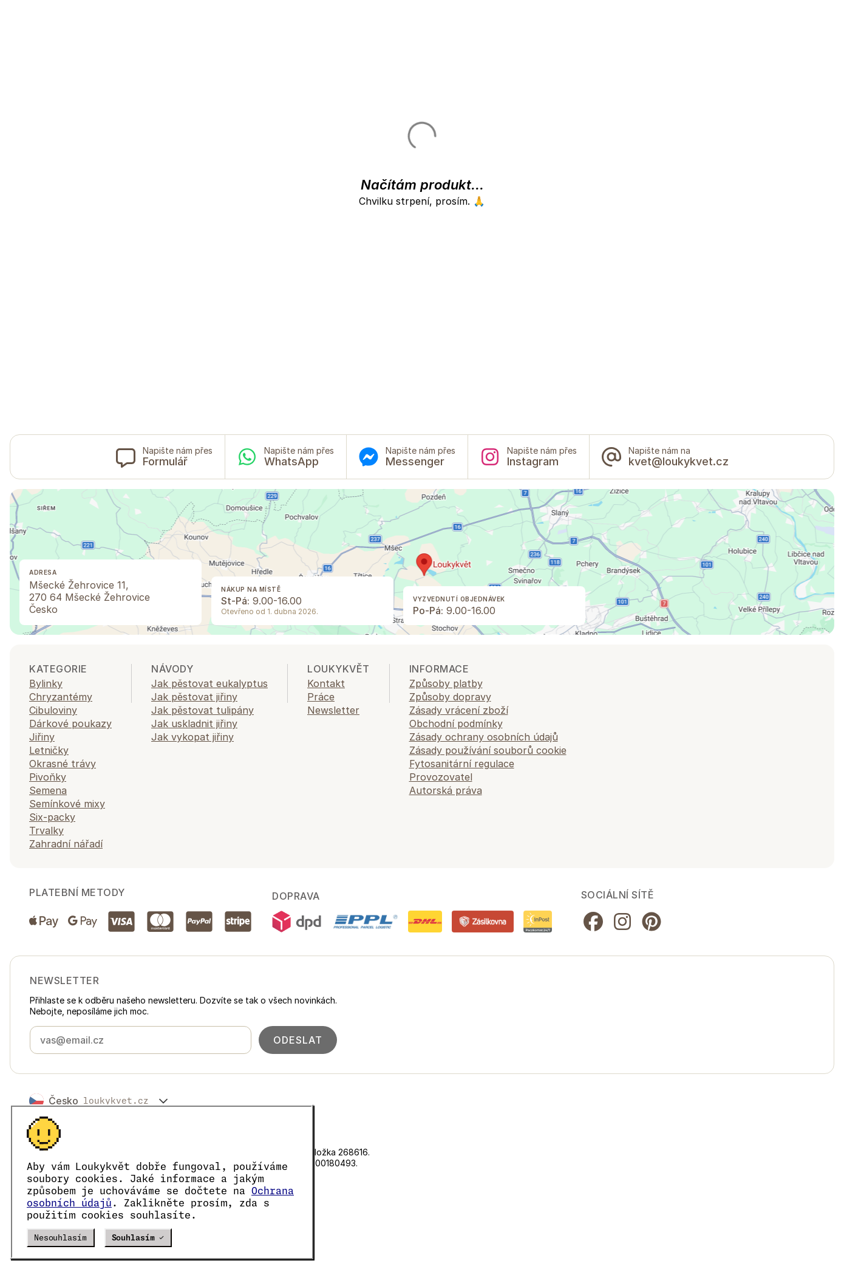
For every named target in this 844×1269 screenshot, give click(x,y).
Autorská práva (445, 790)
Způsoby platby (446, 683)
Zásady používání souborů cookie (488, 750)
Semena (48, 790)
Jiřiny (42, 737)
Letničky (49, 750)
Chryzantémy (60, 697)
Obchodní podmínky (456, 723)
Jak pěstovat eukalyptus (209, 683)
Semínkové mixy (67, 804)
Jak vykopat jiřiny (192, 737)
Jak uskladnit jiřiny (194, 723)
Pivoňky (47, 777)
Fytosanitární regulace (461, 764)
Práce (321, 697)
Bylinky (46, 683)
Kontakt (326, 683)
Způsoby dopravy (450, 697)
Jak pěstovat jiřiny (194, 697)
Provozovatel (440, 777)
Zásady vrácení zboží (458, 710)
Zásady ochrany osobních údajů (483, 737)
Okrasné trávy (62, 764)
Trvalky (46, 830)
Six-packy (52, 817)
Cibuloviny (53, 710)
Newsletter (333, 710)
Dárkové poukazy (70, 723)
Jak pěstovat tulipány (202, 710)
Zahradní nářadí (66, 844)
